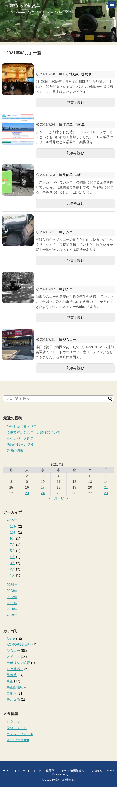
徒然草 (86, 74)
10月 (13, 532)
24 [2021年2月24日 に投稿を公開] (43, 493)
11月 (13, 526)
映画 (10, 681)
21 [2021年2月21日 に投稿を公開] (106, 487)
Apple (11, 639)
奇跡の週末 (15, 450)
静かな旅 (13, 699)
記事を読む (75, 102)
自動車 (80, 124)
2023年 (12, 591)
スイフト (13, 657)
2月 (12, 569)
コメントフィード (20, 734)
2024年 (12, 585)
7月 (12, 544)
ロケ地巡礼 (71, 74)
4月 (12, 557)
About (110, 770)
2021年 (12, 603)
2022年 (12, 597)
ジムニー (69, 232)
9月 (12, 538)
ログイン (13, 722)
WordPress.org (18, 740)
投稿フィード (17, 728)
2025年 (12, 520)
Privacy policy (60, 774)
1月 (12, 575)
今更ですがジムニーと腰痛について (33, 432)
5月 (12, 551)
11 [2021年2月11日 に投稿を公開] (58, 482)
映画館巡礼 (15, 687)
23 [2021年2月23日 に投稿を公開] (27, 493)
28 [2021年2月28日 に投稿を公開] (106, 493)
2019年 (12, 615)
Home (6, 770)
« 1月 (53, 498)
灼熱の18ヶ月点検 (20, 444)
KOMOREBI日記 (19, 644)
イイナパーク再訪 (20, 438)
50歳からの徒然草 (23, 5)
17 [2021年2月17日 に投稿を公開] (43, 487)
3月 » (64, 498)
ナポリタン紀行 (18, 663)
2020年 (12, 609)
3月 (12, 563)
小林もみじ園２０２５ (23, 426)
